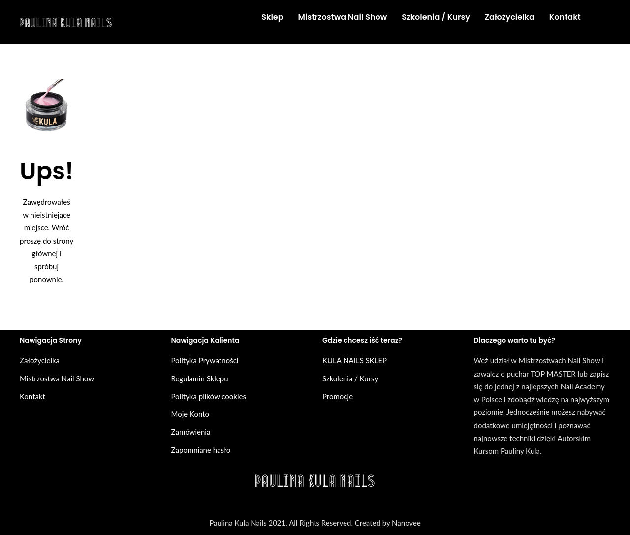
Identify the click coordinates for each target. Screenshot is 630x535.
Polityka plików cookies (208, 396)
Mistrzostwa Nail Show (57, 378)
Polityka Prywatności (205, 360)
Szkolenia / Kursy (350, 378)
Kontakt (32, 396)
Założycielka (40, 360)
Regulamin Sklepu (199, 378)
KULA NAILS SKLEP (354, 360)
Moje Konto (190, 413)
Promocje (337, 396)
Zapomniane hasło (201, 449)
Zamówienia (191, 431)
